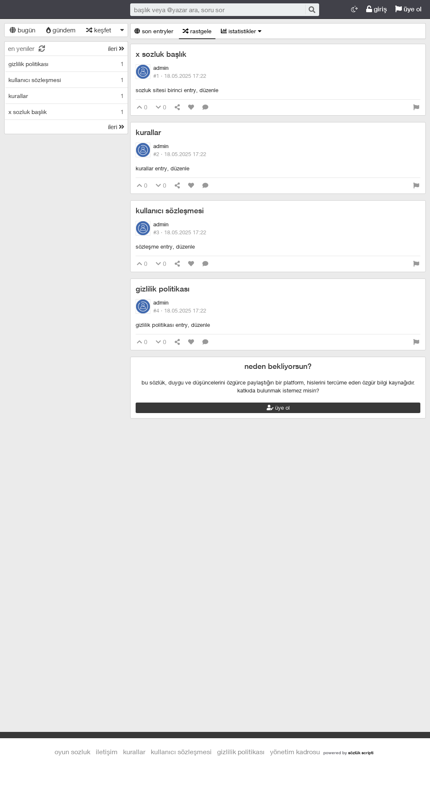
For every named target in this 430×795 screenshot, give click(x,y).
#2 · (179, 154)
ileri (116, 48)
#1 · (179, 75)
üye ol (408, 9)
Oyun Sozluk (58, 9)
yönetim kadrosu (295, 751)
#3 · (179, 232)
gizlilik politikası (162, 288)
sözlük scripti (360, 752)
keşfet (98, 30)
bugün (22, 30)
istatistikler (241, 30)
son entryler (153, 30)
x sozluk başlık (161, 54)
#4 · (179, 310)
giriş (376, 9)
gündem (61, 30)
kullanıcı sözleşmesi (170, 210)
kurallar (148, 132)
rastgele (197, 30)
